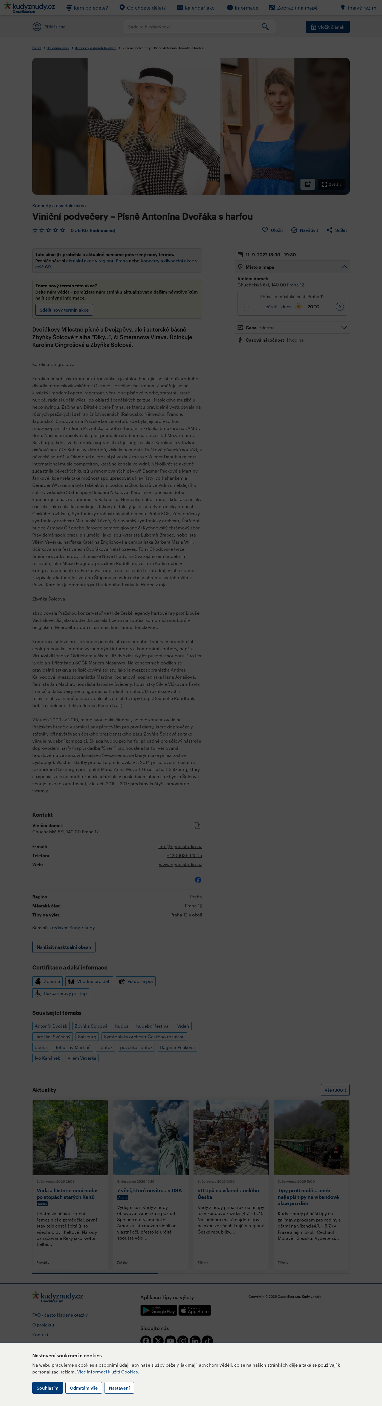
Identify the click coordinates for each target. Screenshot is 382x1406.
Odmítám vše (84, 1387)
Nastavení (119, 1387)
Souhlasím (48, 1387)
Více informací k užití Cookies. (108, 1371)
